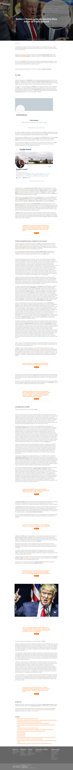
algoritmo (37, 349)
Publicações (39, 749)
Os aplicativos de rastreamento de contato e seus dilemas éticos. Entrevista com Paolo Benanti (35, 729)
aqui (37, 86)
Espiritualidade (55, 749)
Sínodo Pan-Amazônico (54, 758)
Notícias (30, 749)
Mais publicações (38, 750)
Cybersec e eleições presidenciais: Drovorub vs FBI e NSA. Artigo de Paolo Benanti (33, 723)
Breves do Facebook (21, 732)
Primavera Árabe (22, 246)
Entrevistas (29, 751)
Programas (23, 749)
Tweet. (36, 367)
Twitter (23, 197)
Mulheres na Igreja (54, 759)
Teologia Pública (22, 751)
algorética (38, 709)
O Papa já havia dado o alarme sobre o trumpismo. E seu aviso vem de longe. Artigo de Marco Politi (36, 737)
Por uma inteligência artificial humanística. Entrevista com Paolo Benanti (31, 731)
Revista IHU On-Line (39, 751)
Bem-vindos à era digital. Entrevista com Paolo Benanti (27, 718)
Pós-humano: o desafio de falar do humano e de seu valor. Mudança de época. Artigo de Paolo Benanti (37, 720)
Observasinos (22, 750)
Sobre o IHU (15, 749)
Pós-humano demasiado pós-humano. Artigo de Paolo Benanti (29, 721)
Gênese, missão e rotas (15, 750)
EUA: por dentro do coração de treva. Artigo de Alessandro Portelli (29, 738)
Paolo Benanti (24, 54)
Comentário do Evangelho (55, 750)
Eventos (45, 749)
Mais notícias (30, 750)
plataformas (27, 557)
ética (50, 705)
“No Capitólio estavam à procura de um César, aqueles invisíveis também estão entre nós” (34, 743)
